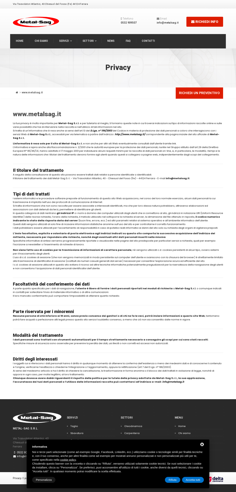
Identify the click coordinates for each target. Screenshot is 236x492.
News (110, 40)
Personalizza (44, 479)
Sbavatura (77, 433)
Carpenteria (132, 433)
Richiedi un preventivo (199, 93)
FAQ (128, 40)
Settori (88, 40)
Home (19, 40)
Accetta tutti (193, 479)
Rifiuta (173, 479)
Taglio (74, 426)
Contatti (148, 40)
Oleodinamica (133, 426)
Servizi (64, 40)
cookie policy (68, 459)
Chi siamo (41, 40)
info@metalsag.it (167, 22)
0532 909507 (129, 22)
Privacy (17, 478)
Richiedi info (204, 22)
